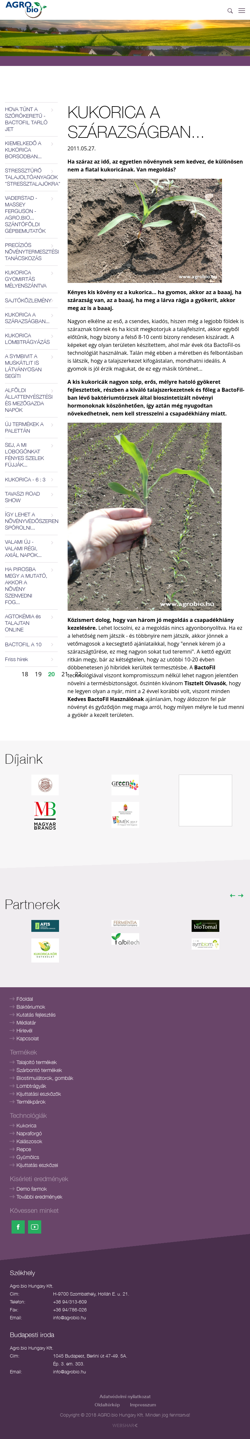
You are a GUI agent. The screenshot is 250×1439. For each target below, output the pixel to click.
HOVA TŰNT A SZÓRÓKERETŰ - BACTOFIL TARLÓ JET (26, 119)
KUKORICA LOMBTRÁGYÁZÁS (27, 338)
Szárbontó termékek (39, 1070)
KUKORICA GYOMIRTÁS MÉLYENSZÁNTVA (26, 279)
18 (24, 674)
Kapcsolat (27, 1038)
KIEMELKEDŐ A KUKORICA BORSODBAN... (23, 149)
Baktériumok (30, 1007)
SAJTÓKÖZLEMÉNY (28, 300)
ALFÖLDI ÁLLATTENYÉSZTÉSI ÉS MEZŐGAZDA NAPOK (29, 400)
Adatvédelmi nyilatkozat (125, 1396)
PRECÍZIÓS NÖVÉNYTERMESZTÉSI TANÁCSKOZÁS (31, 251)
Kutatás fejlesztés (36, 1015)
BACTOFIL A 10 (23, 644)
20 (51, 674)
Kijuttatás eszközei (37, 1165)
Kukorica (26, 1125)
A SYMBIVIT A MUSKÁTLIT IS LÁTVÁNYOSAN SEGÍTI (23, 366)
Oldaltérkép (107, 1404)
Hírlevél (24, 1030)
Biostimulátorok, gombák (44, 1078)
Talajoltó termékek (36, 1062)
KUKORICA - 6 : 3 (25, 479)
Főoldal (24, 999)
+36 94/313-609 (70, 1301)
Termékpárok (31, 1102)
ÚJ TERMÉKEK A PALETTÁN (24, 427)
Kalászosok (29, 1141)
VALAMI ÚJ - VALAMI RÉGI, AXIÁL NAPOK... (23, 548)
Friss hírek (16, 659)
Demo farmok (31, 1189)
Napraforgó (29, 1133)
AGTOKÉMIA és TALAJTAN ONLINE (23, 622)
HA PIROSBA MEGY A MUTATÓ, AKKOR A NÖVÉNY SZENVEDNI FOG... (26, 585)
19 (38, 674)
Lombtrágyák (31, 1086)
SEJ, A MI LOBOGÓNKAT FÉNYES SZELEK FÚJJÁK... (24, 455)
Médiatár (26, 1023)
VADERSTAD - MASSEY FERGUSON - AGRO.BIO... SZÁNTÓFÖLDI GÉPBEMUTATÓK (25, 214)
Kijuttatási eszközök (38, 1094)
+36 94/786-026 (70, 1309)
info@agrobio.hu (69, 1317)
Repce (23, 1149)
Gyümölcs (27, 1157)
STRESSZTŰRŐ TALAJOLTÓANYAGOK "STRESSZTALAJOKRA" (31, 177)
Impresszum (143, 1404)
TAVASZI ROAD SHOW (22, 497)
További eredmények (39, 1197)
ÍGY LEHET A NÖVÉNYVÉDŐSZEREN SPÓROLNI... (31, 521)
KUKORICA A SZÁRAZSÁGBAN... (27, 318)
